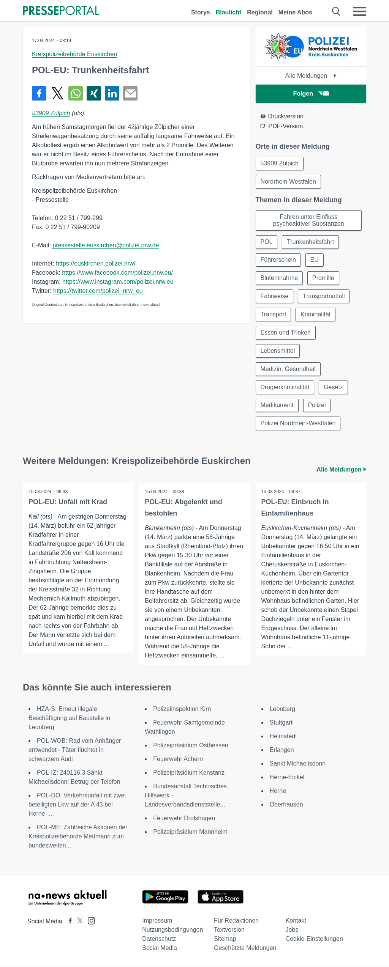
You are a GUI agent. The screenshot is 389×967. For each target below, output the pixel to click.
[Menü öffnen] (359, 11)
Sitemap (225, 939)
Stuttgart (281, 723)
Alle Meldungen (311, 75)
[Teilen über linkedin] (112, 93)
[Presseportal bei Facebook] (68, 922)
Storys (200, 12)
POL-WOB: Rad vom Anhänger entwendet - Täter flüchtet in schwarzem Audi (74, 750)
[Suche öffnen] (336, 11)
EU (314, 260)
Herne (278, 791)
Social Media (159, 948)
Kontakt (296, 921)
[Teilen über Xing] (94, 93)
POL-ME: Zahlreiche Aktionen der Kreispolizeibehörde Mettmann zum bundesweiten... (77, 837)
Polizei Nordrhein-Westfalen (298, 424)
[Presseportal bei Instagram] (89, 921)
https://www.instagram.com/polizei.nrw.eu (118, 281)
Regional (260, 12)
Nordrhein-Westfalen (288, 181)
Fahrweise (275, 296)
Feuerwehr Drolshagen (184, 819)
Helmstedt (283, 737)
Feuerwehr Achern (178, 759)
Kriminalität (315, 314)
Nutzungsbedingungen (172, 930)
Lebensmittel (278, 351)
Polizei (317, 406)
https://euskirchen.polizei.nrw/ (96, 263)
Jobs (292, 930)
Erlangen (282, 750)
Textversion (229, 930)
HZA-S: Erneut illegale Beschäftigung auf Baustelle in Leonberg (69, 718)
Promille (323, 278)
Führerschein (278, 260)
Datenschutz (159, 939)
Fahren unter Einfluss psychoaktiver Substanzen (308, 220)
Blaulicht (229, 12)
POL (267, 242)
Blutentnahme (279, 278)
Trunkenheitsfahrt (310, 242)
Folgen (311, 93)
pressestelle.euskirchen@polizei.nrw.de (105, 245)
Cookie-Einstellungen (314, 939)
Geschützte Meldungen (245, 948)
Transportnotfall (324, 296)
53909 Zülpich (51, 113)
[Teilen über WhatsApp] (75, 93)
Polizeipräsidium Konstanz (189, 773)
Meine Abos (295, 12)
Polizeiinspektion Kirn (182, 709)
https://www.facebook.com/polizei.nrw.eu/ (117, 272)
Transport (273, 314)
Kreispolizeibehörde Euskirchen (74, 54)
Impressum (157, 921)
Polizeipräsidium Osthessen (190, 746)
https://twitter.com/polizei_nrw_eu (98, 291)
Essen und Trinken (286, 333)
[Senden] (130, 93)
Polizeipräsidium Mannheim (190, 832)
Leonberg (283, 709)
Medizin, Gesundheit (288, 369)
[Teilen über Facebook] (39, 93)
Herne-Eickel (287, 778)
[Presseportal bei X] (77, 922)
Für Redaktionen (236, 921)
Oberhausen (286, 805)
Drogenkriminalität (285, 387)
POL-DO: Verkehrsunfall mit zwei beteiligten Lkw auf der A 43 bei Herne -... (77, 805)
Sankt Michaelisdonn (298, 764)
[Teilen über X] (57, 93)
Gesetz (333, 387)
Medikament (277, 406)
